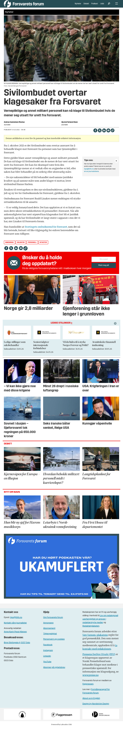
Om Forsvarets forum (53, 621)
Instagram (48, 654)
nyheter (43, 246)
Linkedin (47, 659)
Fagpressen (87, 687)
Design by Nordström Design (95, 707)
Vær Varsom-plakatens (95, 638)
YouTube (47, 665)
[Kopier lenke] (112, 134)
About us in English (91, 702)
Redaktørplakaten (90, 629)
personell (32, 246)
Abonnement (49, 632)
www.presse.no (90, 678)
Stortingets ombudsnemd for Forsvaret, (46, 230)
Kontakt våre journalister (15, 626)
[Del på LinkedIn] (104, 133)
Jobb (102, 5)
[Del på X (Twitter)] (99, 133)
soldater (21, 246)
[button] (115, 326)
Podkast (94, 5)
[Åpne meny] (116, 5)
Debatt (86, 5)
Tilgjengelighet (50, 637)
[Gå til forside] (24, 5)
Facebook (47, 648)
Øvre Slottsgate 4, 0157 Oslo (17, 646)
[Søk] (109, 5)
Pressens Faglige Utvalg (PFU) (98, 657)
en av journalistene (91, 175)
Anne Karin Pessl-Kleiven (15, 635)
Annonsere (48, 626)
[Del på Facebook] (95, 133)
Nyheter (78, 5)
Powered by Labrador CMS (61, 728)
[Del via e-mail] (108, 133)
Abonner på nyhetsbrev (54, 671)
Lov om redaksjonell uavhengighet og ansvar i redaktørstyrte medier (100, 622)
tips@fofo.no (89, 172)
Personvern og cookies (54, 642)
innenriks (9, 246)
